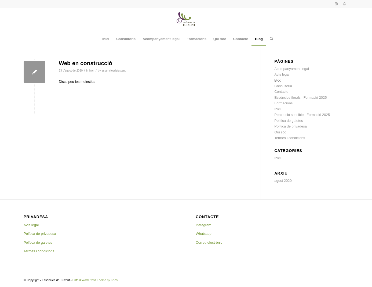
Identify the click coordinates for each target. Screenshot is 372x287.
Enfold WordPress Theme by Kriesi (95, 280)
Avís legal (281, 74)
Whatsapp (203, 234)
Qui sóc (280, 132)
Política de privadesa (290, 126)
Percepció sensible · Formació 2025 (302, 115)
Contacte (281, 92)
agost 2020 (282, 181)
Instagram (203, 225)
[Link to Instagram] (336, 4)
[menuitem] (106, 39)
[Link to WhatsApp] (344, 4)
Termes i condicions (289, 138)
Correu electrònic (209, 242)
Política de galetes (288, 121)
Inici (91, 70)
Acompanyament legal (291, 69)
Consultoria (283, 86)
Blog (277, 80)
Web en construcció (85, 63)
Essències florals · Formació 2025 (300, 97)
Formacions (283, 103)
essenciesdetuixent (113, 70)
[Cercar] (269, 39)
